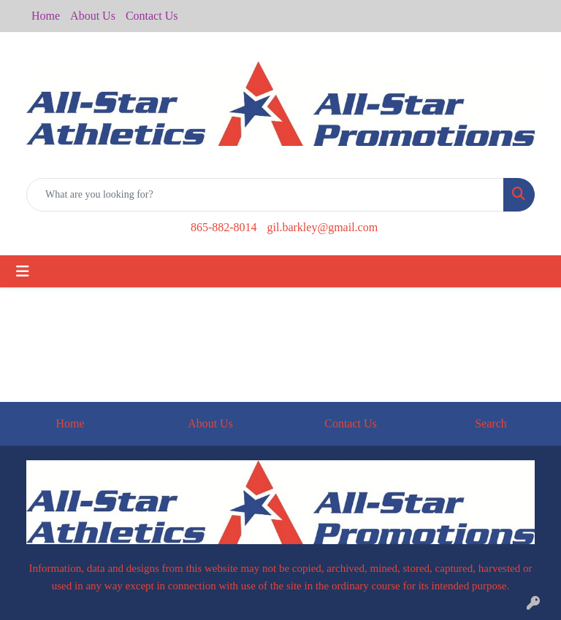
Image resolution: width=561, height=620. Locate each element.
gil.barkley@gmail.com (322, 227)
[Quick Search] (265, 195)
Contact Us (152, 15)
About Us (92, 15)
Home (45, 15)
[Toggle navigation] (22, 271)
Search (491, 423)
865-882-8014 (224, 227)
